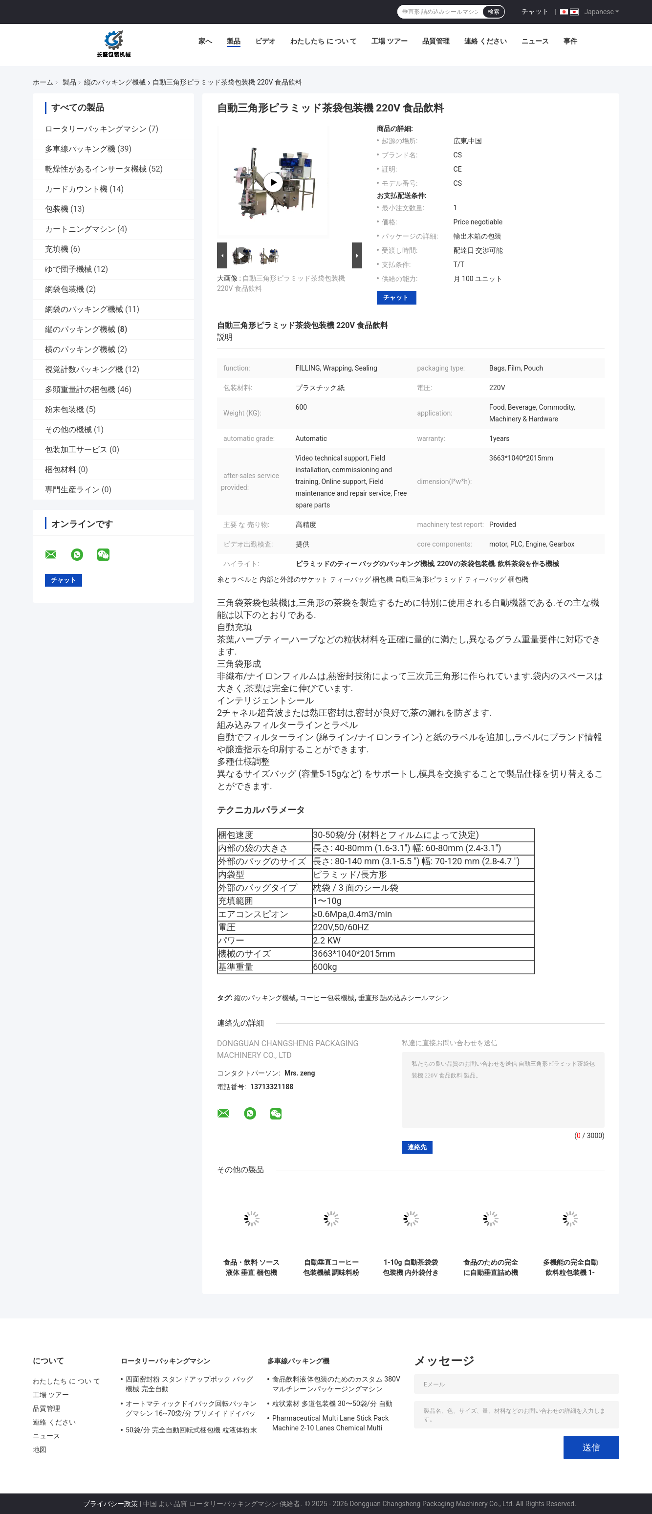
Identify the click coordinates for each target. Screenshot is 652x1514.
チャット (535, 11)
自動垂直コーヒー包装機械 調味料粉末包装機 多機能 (331, 1267)
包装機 (56, 209)
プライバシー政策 (110, 1504)
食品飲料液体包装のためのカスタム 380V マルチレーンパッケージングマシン (336, 1384)
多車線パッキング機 (80, 149)
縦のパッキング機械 (115, 82)
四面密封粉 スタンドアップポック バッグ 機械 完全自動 (189, 1384)
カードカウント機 (76, 189)
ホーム (43, 82)
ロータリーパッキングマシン (96, 128)
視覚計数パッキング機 (84, 369)
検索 (494, 11)
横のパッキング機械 (80, 349)
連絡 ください (485, 41)
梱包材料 (60, 469)
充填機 (56, 249)
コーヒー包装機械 (327, 998)
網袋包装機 (64, 289)
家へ (205, 41)
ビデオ (265, 41)
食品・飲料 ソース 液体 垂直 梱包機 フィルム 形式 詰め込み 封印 (251, 1267)
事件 (570, 41)
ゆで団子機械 (68, 269)
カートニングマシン (80, 229)
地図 (39, 1449)
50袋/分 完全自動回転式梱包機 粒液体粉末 (191, 1430)
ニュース (535, 41)
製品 (233, 41)
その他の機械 (68, 429)
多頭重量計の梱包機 (80, 389)
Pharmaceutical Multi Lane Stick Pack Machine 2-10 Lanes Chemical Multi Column (330, 1424)
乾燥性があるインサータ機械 (96, 169)
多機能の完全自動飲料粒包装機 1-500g (570, 1267)
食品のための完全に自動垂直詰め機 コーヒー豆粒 (490, 1267)
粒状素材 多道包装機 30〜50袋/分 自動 (332, 1403)
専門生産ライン (72, 489)
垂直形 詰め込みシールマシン (403, 998)
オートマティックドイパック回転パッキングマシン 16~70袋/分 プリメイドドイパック (191, 1410)
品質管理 (436, 41)
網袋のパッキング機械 (84, 309)
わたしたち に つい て (323, 41)
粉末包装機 (64, 409)
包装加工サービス (76, 449)
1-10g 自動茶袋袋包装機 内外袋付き (411, 1267)
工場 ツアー (389, 41)
